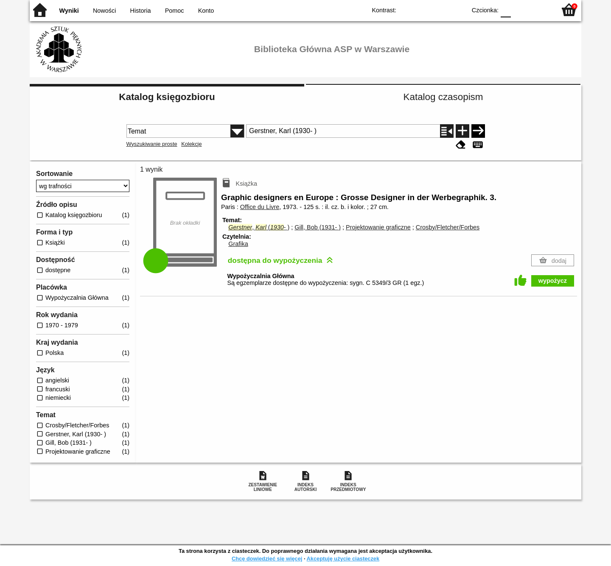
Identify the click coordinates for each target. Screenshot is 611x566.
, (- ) (258, 227)
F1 (520, 9)
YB (440, 9)
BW (423, 9)
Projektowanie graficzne (378, 227)
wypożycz (552, 280)
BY (457, 9)
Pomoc (174, 10)
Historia (140, 10)
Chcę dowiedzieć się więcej (267, 558)
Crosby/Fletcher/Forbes (447, 227)
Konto (206, 10)
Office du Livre (260, 207)
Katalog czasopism (443, 97)
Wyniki (69, 10)
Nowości (104, 10)
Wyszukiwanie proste (151, 144)
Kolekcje (191, 144)
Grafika (238, 243)
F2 (540, 9)
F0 (506, 9)
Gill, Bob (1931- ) (317, 227)
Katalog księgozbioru (167, 97)
